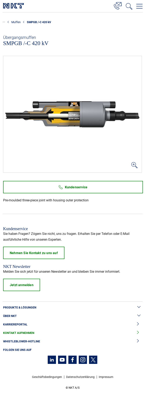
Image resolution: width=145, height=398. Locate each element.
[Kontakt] (118, 5)
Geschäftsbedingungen (47, 377)
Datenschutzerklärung (80, 377)
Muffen (16, 22)
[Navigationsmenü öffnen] (139, 6)
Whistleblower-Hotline (72, 341)
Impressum (106, 377)
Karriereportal (72, 324)
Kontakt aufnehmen (72, 333)
